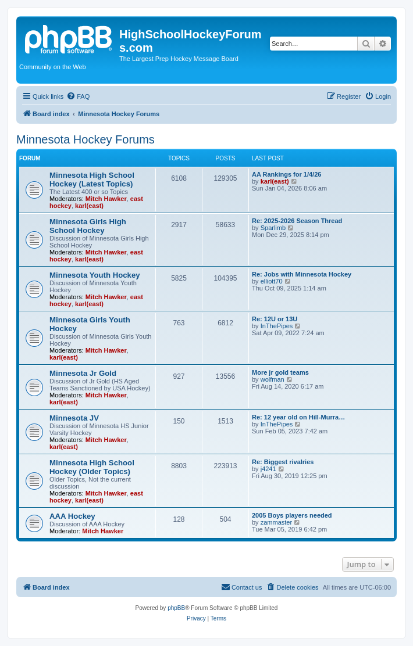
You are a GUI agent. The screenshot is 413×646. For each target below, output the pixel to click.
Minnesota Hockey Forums (85, 139)
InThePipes (277, 325)
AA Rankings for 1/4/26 (286, 174)
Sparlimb (273, 227)
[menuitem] (78, 96)
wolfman (272, 379)
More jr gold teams (280, 372)
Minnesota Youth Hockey (94, 275)
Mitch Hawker (106, 198)
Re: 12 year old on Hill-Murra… (298, 417)
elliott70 (272, 281)
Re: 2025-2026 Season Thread (297, 220)
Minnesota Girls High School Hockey (87, 226)
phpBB (176, 608)
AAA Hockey (72, 516)
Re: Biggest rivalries (283, 461)
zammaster (276, 522)
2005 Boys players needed (292, 515)
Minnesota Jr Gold (82, 373)
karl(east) (89, 205)
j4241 (268, 468)
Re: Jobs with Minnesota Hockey (301, 274)
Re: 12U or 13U (274, 318)
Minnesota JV (74, 418)
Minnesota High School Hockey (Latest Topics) (91, 179)
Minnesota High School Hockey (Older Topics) (91, 467)
